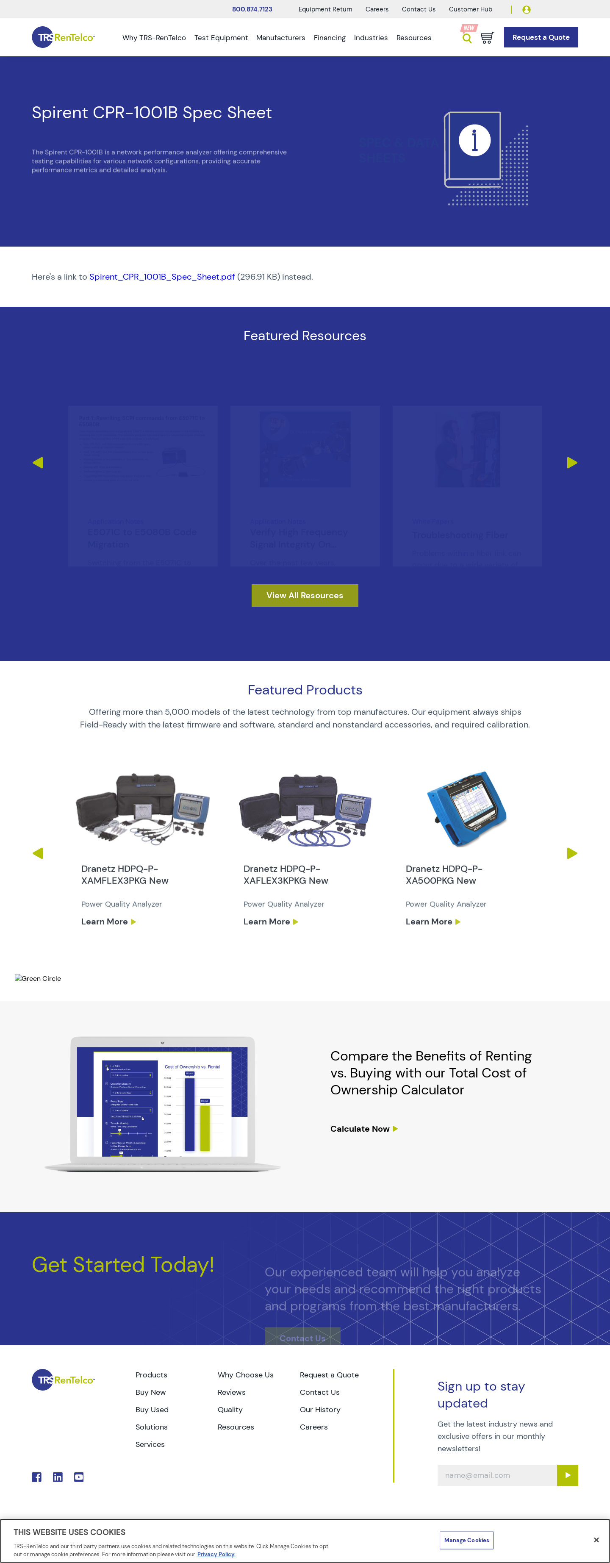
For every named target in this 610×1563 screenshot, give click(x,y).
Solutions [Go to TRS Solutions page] (152, 1427)
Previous (37, 462)
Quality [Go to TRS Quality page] (230, 1410)
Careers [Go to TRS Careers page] (314, 1427)
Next (572, 462)
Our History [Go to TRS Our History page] (320, 1410)
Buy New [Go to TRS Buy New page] (151, 1392)
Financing (330, 37)
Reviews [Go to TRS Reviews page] (232, 1392)
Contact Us (419, 9)
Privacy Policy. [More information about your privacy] (216, 1554)
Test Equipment (221, 37)
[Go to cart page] (487, 38)
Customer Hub (470, 9)
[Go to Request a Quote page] (541, 37)
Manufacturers (280, 37)
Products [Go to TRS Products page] (151, 1375)
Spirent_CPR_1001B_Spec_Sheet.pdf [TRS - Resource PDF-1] (162, 276)
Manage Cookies (466, 1540)
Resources (414, 37)
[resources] (305, 595)
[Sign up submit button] (567, 1475)
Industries (371, 37)
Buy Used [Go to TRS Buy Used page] (152, 1410)
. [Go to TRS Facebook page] (37, 1477)
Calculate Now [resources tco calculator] (360, 1128)
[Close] (596, 1540)
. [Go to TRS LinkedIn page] (58, 1477)
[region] (305, 1541)
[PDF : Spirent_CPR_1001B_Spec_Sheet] (305, 276)
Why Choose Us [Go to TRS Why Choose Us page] (246, 1375)
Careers (377, 9)
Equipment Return (325, 9)
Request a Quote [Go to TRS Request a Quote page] (329, 1375)
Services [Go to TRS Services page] (150, 1444)
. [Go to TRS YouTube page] (79, 1477)
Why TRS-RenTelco (154, 37)
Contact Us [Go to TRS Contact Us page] (320, 1392)
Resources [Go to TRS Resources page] (236, 1427)
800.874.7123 (252, 9)
